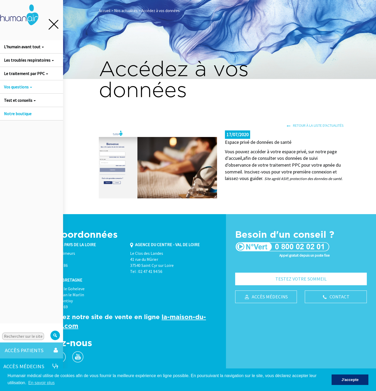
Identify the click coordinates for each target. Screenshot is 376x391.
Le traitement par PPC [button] (26, 73)
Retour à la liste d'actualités (315, 125)
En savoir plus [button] (41, 383)
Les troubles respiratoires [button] (29, 60)
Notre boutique (18, 113)
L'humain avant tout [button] (24, 46)
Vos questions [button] (18, 86)
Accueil (104, 10)
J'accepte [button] (350, 380)
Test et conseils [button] (20, 100)
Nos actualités (126, 10)
